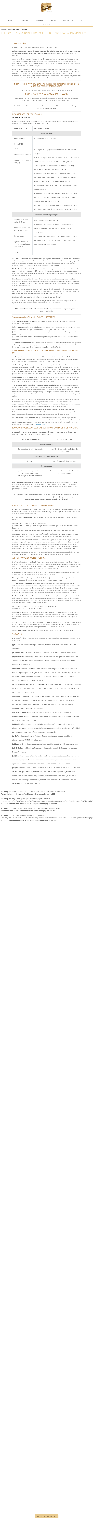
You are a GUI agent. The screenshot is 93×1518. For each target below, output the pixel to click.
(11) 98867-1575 (39, 424)
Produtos (39, 20)
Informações (68, 20)
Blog (82, 20)
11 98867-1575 (51, 1516)
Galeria (54, 20)
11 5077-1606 (41, 1516)
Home (10, 20)
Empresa (25, 20)
